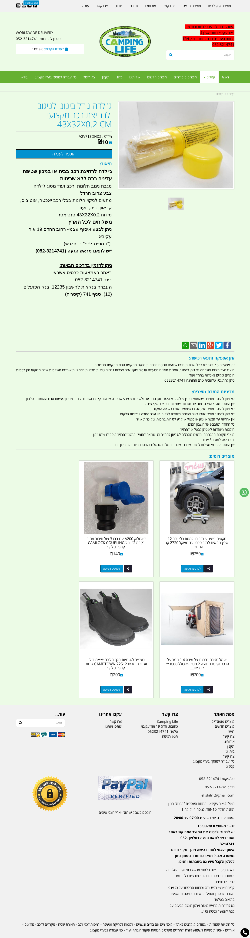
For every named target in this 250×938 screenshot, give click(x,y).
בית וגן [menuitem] (119, 5)
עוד (24, 77)
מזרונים (29, 911)
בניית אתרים (108, 935)
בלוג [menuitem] (119, 77)
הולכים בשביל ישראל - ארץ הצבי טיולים (125, 799)
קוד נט (118, 935)
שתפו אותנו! (113, 713)
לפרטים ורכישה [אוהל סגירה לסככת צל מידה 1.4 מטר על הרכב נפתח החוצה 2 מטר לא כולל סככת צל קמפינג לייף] (45, 562)
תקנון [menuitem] (106, 77)
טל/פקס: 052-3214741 (216, 765)
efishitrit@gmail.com (217, 782)
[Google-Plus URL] (29, 5)
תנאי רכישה (170, 723)
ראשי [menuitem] (225, 77)
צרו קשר (116, 708)
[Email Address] (18, 5)
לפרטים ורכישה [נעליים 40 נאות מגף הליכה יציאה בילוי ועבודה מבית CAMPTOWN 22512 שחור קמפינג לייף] (195, 677)
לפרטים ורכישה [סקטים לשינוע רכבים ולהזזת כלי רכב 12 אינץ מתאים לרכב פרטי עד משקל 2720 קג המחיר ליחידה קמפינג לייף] (195, 562)
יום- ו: (201, 830)
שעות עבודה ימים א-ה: (204, 804)
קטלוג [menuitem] (209, 77)
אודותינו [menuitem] (134, 77)
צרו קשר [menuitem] (89, 77)
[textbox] (200, 833)
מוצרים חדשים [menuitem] (157, 77)
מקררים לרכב (46, 911)
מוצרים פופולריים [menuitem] (185, 77)
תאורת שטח (66, 911)
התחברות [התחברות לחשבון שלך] (31, 3)
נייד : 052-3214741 (219, 774)
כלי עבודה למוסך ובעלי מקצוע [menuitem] (56, 77)
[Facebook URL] (35, 5)
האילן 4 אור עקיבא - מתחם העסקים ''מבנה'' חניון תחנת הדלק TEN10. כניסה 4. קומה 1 (201, 793)
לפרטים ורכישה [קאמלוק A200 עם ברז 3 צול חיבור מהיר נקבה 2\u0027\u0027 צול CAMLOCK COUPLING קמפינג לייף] (120, 562)
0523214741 (158, 718)
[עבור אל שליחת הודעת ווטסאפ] (244, 492)
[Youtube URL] (24, 5)
